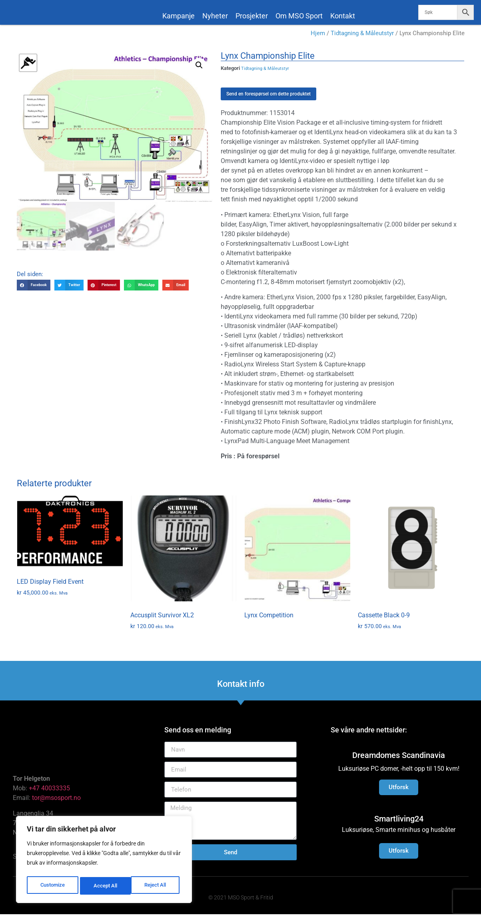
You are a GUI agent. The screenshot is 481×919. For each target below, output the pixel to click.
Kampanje (178, 16)
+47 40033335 (49, 793)
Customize (52, 886)
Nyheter (215, 16)
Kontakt (342, 16)
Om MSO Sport (299, 16)
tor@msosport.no (57, 802)
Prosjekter (252, 16)
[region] (104, 861)
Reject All (105, 886)
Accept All (157, 886)
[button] (199, 70)
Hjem (318, 38)
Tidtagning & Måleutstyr (362, 38)
